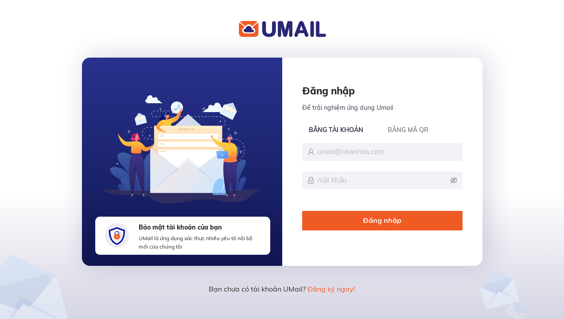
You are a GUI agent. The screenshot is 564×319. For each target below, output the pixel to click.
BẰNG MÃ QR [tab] (408, 130)
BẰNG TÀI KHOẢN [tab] (336, 130)
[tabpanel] (382, 187)
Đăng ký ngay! (331, 288)
